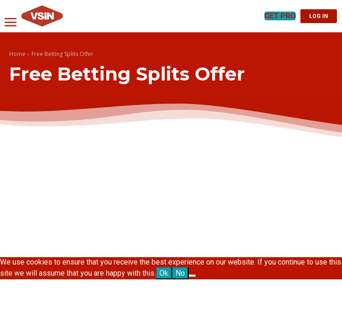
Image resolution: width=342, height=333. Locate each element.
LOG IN (318, 16)
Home (17, 54)
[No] (192, 275)
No (180, 273)
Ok (163, 273)
